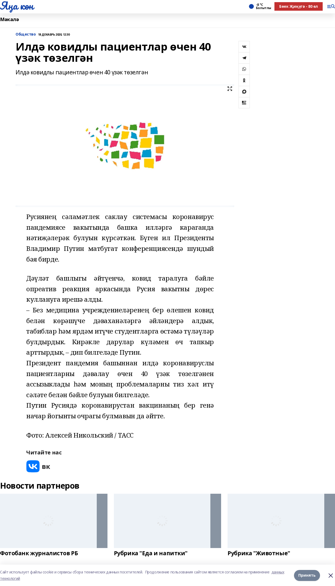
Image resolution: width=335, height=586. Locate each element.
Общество (26, 34)
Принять (307, 575)
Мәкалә (9, 19)
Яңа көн (16, 5)
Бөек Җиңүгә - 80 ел (298, 6)
